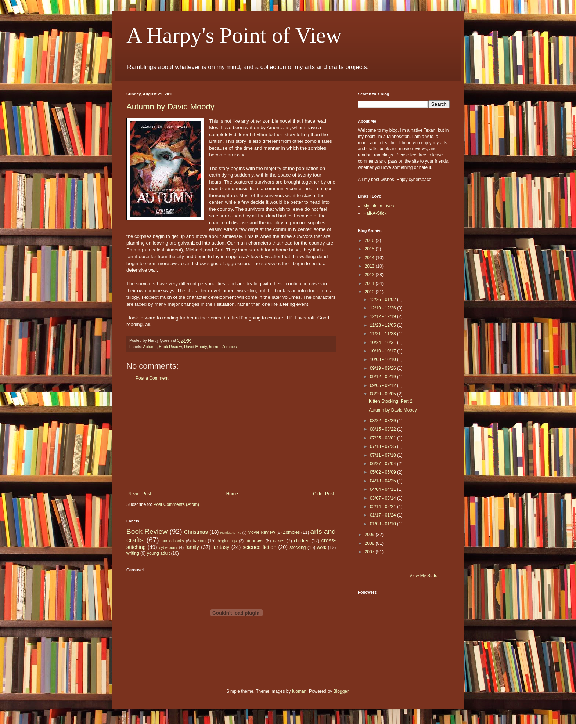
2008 (370, 543)
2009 (370, 534)
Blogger (341, 691)
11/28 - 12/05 (383, 325)
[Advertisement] (231, 436)
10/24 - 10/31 (383, 342)
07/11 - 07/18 (383, 455)
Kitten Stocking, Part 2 (391, 401)
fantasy (220, 547)
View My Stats (424, 575)
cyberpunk (168, 547)
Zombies (229, 346)
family (192, 547)
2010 (370, 291)
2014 (370, 257)
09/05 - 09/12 (383, 385)
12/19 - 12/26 (383, 308)
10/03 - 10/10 (383, 359)
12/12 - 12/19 (383, 316)
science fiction (260, 547)
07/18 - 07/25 (383, 446)
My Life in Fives (378, 206)
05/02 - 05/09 (383, 472)
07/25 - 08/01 (383, 438)
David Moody (195, 346)
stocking (297, 547)
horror (214, 346)
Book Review (170, 346)
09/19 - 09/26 (383, 368)
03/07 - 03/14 (383, 498)
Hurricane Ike (230, 533)
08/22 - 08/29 (383, 420)
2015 (370, 248)
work (321, 547)
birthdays (254, 540)
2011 (370, 283)
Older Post (323, 493)
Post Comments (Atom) (176, 504)
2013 (370, 266)
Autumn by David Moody (170, 106)
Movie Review (261, 532)
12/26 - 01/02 (383, 299)
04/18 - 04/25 (383, 481)
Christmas (196, 532)
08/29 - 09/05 (383, 394)
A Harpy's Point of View (234, 35)
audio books (173, 541)
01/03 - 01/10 (383, 523)
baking (199, 540)
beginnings (227, 541)
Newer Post (139, 493)
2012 (370, 274)
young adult (158, 553)
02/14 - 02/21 (383, 506)
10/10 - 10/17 (383, 351)
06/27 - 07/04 (383, 463)
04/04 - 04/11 (383, 489)
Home (232, 493)
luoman (299, 691)
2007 (370, 551)
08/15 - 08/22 (383, 429)
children (301, 540)
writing (132, 553)
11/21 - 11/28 (383, 333)
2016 (370, 240)
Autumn (149, 346)
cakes (278, 540)
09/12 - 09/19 (383, 376)
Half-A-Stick (374, 213)
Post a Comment (152, 378)
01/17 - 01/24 (383, 515)
